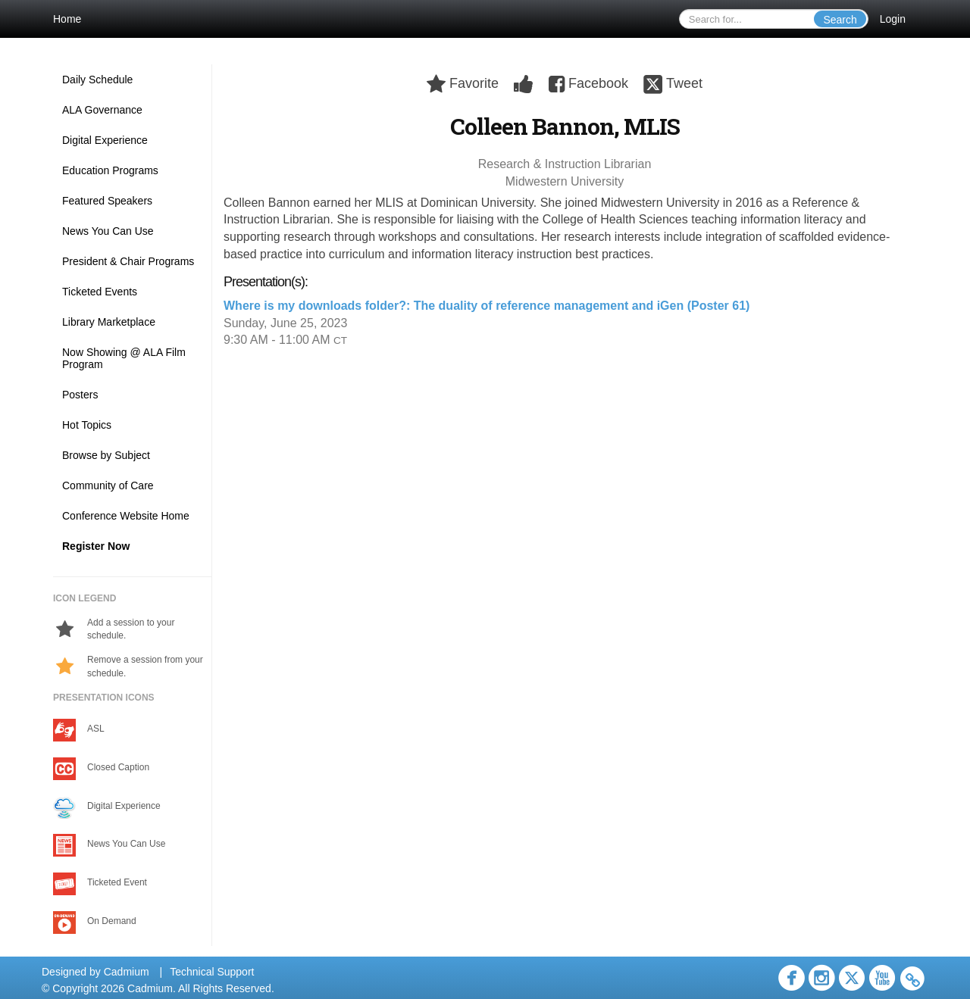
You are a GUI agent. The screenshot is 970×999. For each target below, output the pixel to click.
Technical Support (212, 972)
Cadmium (126, 972)
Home (67, 19)
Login (893, 19)
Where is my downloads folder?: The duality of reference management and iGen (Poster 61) (486, 305)
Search (839, 20)
